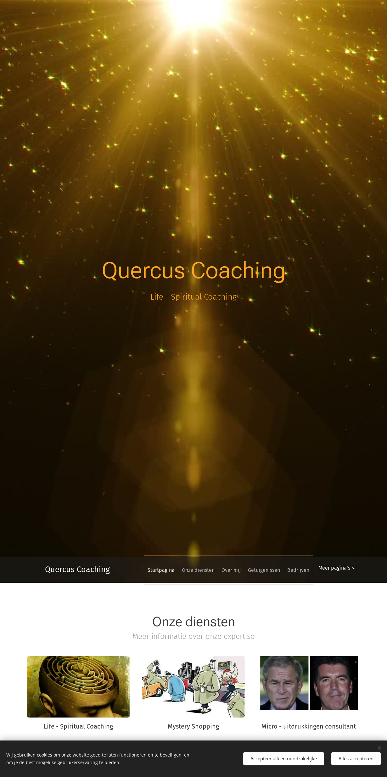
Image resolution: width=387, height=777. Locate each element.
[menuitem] (175, 570)
